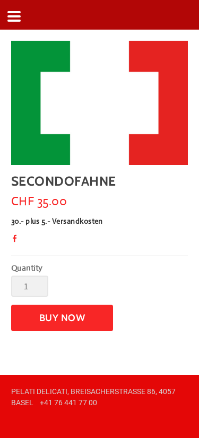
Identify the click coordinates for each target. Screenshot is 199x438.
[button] (62, 318)
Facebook (17, 241)
